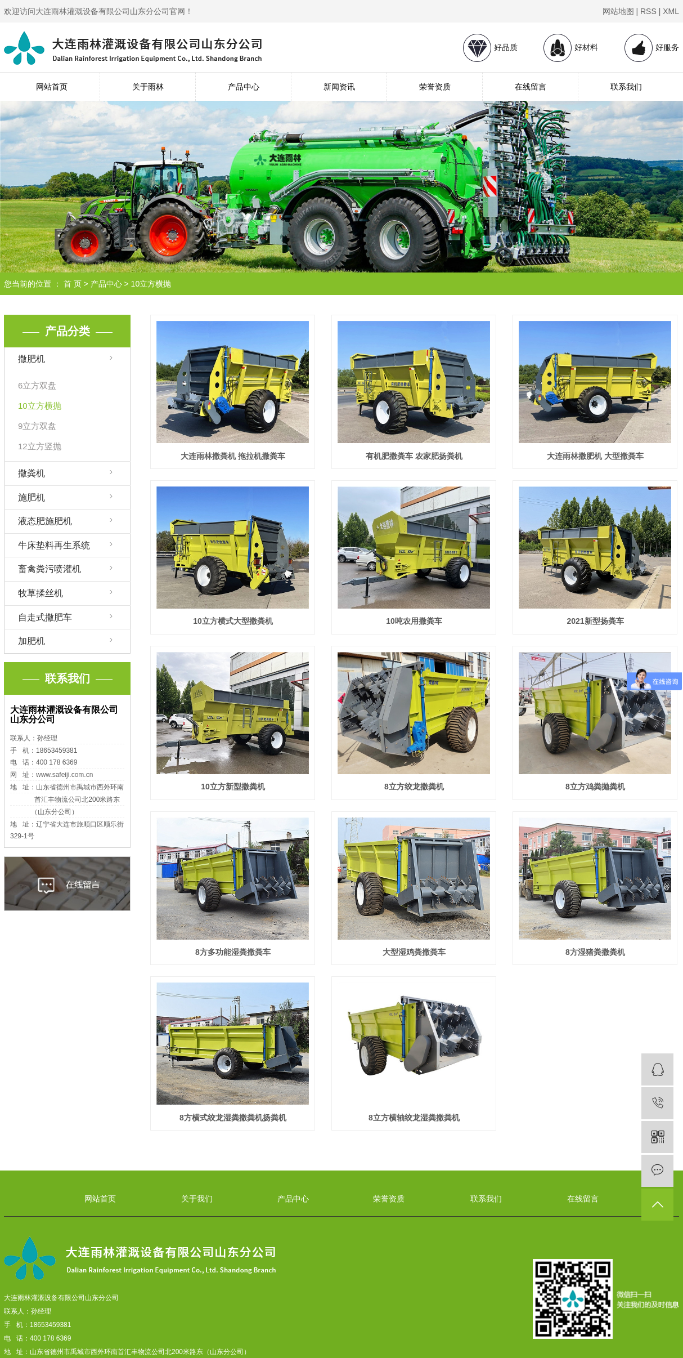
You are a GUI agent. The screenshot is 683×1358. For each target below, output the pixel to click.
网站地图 (618, 11)
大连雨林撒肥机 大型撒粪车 (595, 456)
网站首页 (52, 86)
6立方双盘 (37, 385)
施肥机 (31, 497)
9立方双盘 (37, 426)
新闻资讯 (339, 86)
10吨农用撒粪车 (414, 621)
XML (671, 11)
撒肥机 (31, 359)
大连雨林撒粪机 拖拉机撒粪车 (233, 456)
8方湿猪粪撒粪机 (595, 952)
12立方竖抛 (39, 446)
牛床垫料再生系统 (54, 545)
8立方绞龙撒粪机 (414, 786)
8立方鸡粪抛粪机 (595, 786)
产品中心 (243, 86)
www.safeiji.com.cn (64, 775)
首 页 (73, 283)
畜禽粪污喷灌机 (49, 569)
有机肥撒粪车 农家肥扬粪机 (414, 456)
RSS (648, 11)
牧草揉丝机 (40, 593)
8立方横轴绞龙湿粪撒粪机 (414, 1117)
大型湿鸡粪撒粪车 (414, 952)
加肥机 (31, 641)
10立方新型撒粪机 (233, 786)
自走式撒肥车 (45, 617)
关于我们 (197, 1198)
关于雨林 (148, 86)
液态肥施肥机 (45, 521)
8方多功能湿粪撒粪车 (233, 952)
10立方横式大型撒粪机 (233, 621)
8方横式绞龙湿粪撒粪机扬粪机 (232, 1117)
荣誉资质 (435, 86)
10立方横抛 (151, 283)
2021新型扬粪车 (595, 621)
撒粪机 (31, 473)
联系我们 (626, 86)
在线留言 (530, 86)
